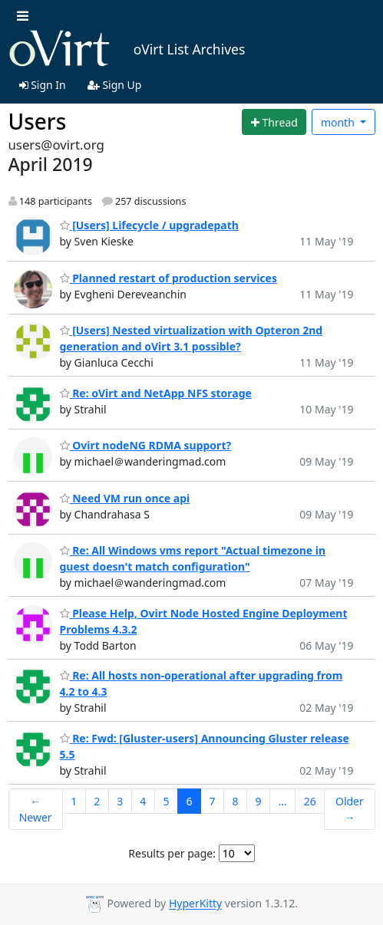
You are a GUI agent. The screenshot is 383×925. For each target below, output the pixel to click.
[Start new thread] (274, 122)
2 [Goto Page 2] (97, 801)
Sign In (42, 84)
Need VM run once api (125, 498)
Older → (349, 809)
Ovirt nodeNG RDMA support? (146, 445)
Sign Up (114, 84)
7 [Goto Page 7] (212, 801)
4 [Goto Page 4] (143, 801)
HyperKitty (195, 904)
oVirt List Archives (127, 49)
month (339, 122)
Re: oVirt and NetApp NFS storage (156, 393)
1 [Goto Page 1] (74, 801)
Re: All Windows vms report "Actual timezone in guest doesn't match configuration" (193, 558)
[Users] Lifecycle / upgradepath (149, 225)
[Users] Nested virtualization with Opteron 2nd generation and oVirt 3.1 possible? (191, 338)
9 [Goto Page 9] (258, 801)
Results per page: (172, 853)
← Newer (35, 809)
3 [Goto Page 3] (120, 801)
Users (37, 121)
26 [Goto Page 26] (310, 801)
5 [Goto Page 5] (166, 801)
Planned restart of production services (168, 278)
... (282, 801)
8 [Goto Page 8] (235, 801)
